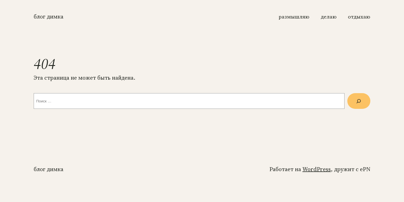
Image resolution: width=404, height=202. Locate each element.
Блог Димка (48, 16)
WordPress (316, 169)
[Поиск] (358, 101)
